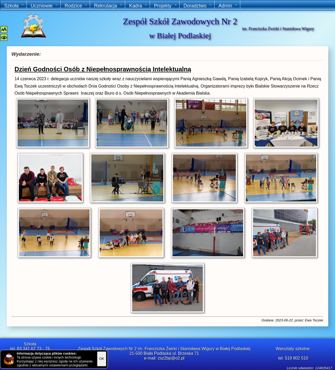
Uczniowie (44, 5)
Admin (228, 5)
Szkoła (14, 5)
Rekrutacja (108, 5)
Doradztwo (197, 5)
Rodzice (76, 5)
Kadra (138, 5)
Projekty (165, 5)
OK (101, 359)
